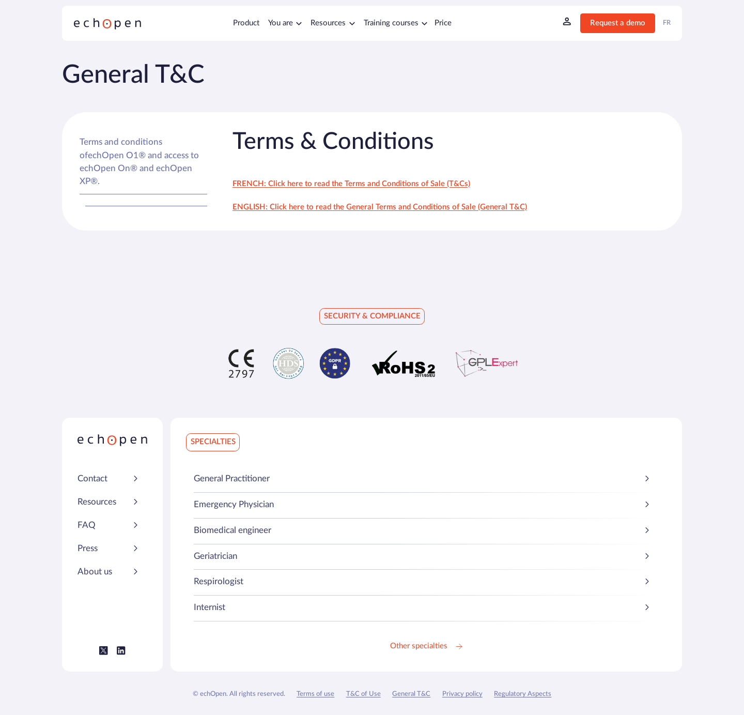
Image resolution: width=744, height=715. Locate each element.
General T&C (411, 693)
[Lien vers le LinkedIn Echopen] (121, 651)
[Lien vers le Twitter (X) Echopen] (104, 651)
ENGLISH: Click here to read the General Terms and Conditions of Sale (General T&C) (380, 207)
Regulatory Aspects (522, 693)
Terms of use (315, 693)
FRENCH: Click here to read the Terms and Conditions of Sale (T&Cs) (351, 184)
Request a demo (617, 23)
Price (443, 23)
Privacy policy (462, 693)
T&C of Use (363, 693)
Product (246, 23)
